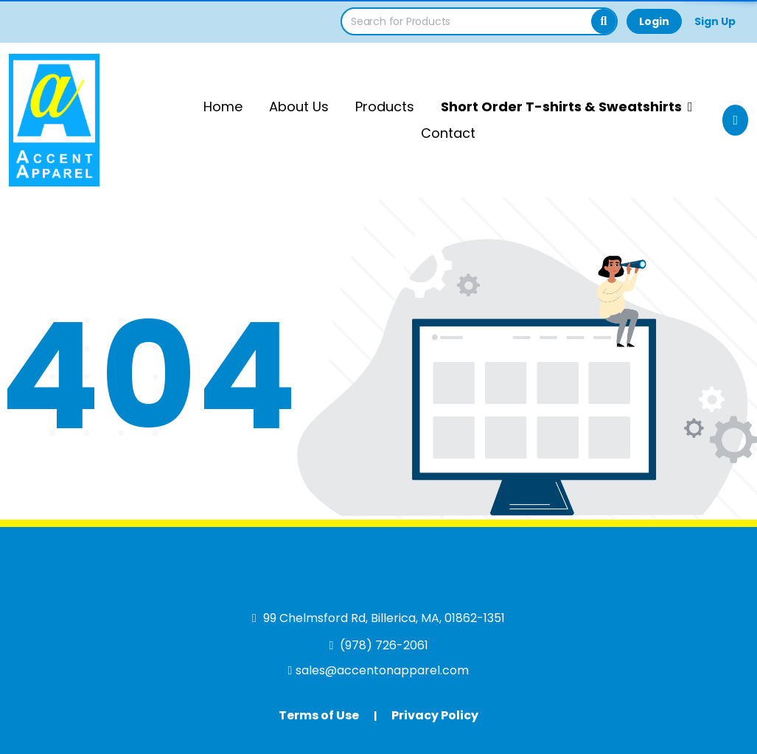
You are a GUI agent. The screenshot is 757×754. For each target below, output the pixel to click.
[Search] (603, 21)
